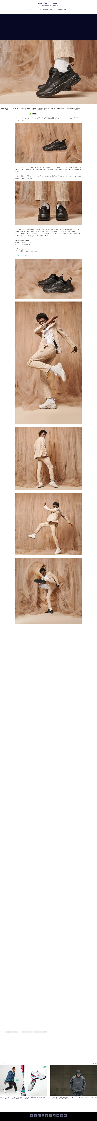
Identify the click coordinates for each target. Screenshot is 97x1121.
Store (32, 9)
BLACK (24, 1031)
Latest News (48, 9)
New (7, 1031)
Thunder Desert (37, 1031)
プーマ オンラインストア (22, 255)
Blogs (39, 9)
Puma (29, 1031)
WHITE (45, 1031)
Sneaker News (13, 1031)
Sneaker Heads (61, 9)
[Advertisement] (48, 26)
